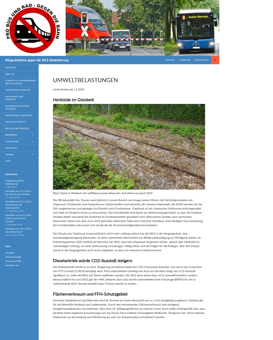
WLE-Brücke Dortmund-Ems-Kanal (17, 107)
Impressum (185, 60)
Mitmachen (11, 148)
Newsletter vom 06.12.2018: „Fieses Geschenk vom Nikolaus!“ (18, 218)
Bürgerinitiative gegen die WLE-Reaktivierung (36, 60)
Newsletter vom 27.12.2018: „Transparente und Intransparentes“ (18, 204)
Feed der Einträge (13, 257)
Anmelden (10, 252)
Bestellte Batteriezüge (17, 128)
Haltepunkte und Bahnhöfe (14, 98)
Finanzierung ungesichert (18, 115)
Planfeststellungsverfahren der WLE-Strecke (20, 82)
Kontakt (170, 60)
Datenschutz (202, 60)
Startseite (10, 67)
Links (7, 161)
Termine (9, 154)
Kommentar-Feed (13, 261)
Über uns (9, 74)
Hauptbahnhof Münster (17, 90)
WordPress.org (11, 265)
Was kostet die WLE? (15, 122)
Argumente (11, 135)
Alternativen (12, 141)
